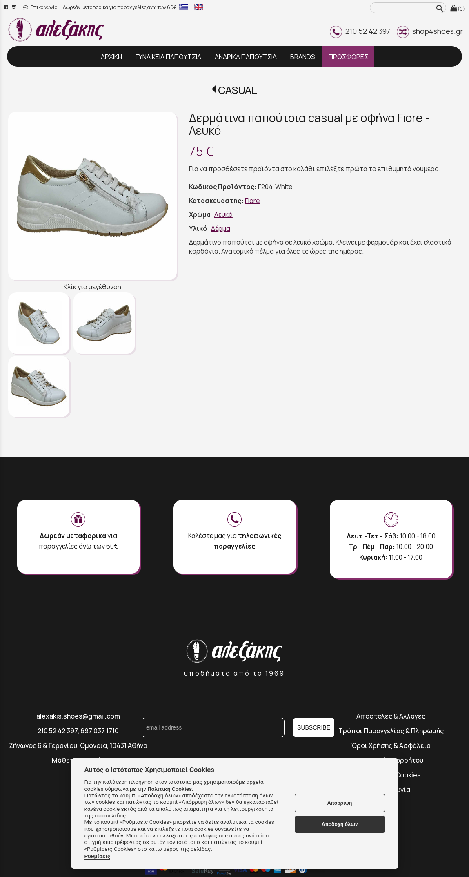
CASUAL (237, 90)
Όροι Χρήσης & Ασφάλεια (391, 745)
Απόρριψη (339, 803)
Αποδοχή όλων (340, 824)
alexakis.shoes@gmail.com (78, 716)
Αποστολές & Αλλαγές (390, 716)
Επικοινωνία (40, 7)
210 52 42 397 (360, 31)
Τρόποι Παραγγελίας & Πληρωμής (391, 730)
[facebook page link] (6, 7)
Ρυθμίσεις (97, 856)
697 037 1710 (99, 730)
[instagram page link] (14, 7)
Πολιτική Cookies (169, 789)
